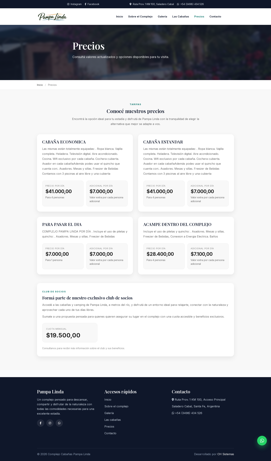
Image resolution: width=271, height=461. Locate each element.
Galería (162, 16)
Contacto (215, 16)
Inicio (119, 16)
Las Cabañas (180, 16)
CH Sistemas (225, 454)
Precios (199, 16)
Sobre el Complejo (140, 16)
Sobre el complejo (116, 406)
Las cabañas (112, 419)
